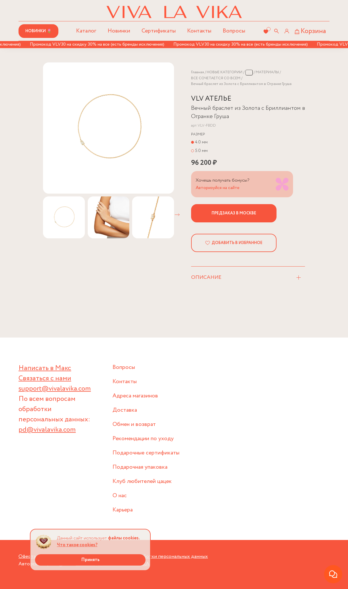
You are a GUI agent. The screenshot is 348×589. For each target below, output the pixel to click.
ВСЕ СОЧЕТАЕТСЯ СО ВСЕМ (215, 78)
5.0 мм (201, 150)
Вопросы (234, 31)
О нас (119, 495)
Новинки (119, 31)
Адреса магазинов (135, 396)
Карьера (122, 510)
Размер (198, 134)
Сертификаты (159, 31)
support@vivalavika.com (55, 389)
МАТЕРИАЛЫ (267, 72)
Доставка (124, 410)
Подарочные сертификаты (145, 453)
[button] (177, 214)
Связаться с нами (45, 378)
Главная (197, 72)
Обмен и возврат (134, 424)
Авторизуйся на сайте (217, 187)
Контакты (199, 31)
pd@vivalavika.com (47, 430)
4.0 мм (201, 142)
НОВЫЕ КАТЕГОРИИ (224, 72)
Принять (90, 559)
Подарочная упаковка (139, 467)
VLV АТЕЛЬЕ (211, 99)
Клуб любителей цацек (142, 481)
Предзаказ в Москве (234, 213)
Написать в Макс (45, 368)
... (249, 72)
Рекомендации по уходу (143, 438)
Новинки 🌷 (38, 31)
